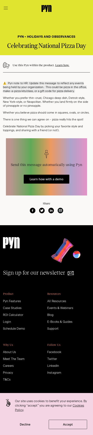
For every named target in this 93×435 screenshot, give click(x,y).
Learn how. (62, 65)
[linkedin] (51, 210)
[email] (60, 210)
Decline (25, 424)
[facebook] (32, 210)
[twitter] (42, 210)
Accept (68, 424)
